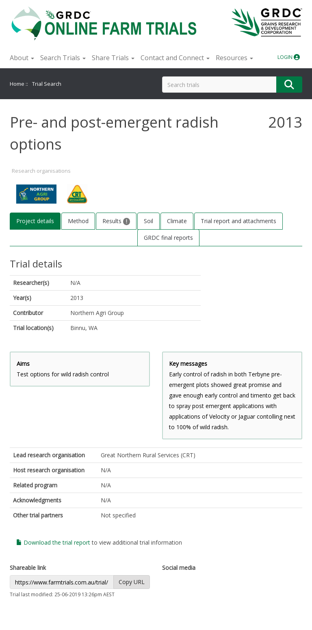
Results (116, 221)
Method (78, 221)
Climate (177, 221)
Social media (178, 567)
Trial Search (46, 83)
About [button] (22, 57)
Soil (148, 221)
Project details (35, 221)
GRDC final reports (168, 237)
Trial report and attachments (238, 221)
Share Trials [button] (113, 57)
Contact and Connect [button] (175, 57)
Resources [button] (234, 57)
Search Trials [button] (63, 57)
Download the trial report (53, 542)
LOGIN (288, 57)
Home (17, 83)
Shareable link (28, 567)
